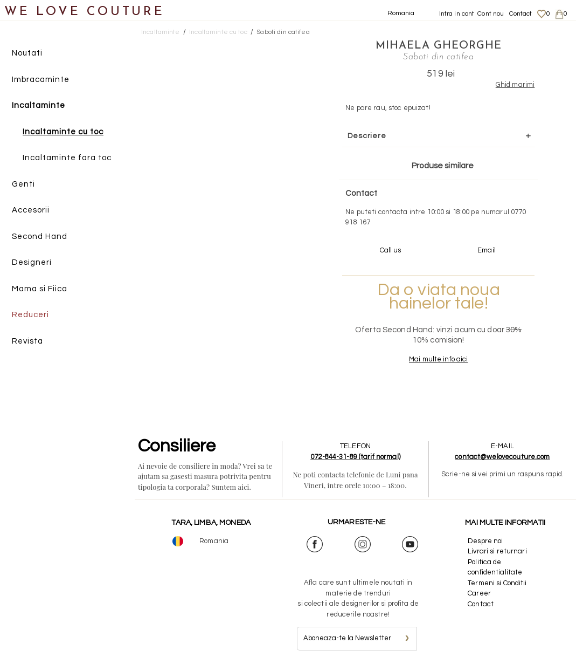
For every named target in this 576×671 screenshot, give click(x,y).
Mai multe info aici (438, 359)
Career (479, 593)
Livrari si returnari (497, 551)
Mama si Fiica (39, 289)
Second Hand (39, 236)
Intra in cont (457, 13)
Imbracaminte (41, 80)
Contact (520, 13)
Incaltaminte (38, 105)
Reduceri (30, 315)
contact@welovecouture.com (502, 457)
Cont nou (490, 13)
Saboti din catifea (282, 32)
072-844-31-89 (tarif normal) (355, 457)
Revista (27, 341)
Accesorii (31, 210)
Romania (401, 13)
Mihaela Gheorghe (439, 45)
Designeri (32, 262)
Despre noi (485, 541)
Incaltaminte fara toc (67, 158)
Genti (23, 184)
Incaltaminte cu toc (63, 132)
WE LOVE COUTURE (84, 12)
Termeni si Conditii (497, 583)
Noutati (27, 53)
